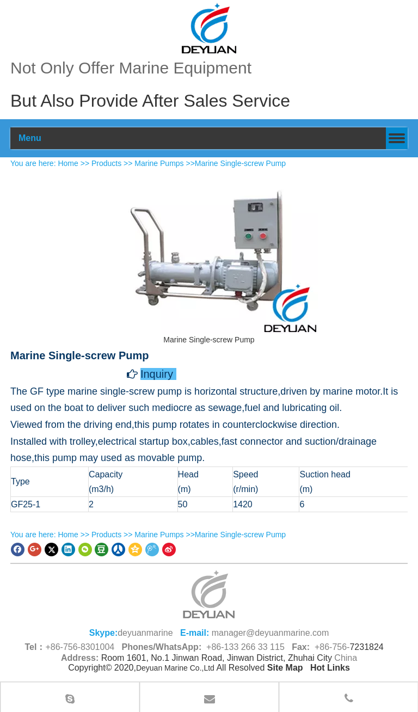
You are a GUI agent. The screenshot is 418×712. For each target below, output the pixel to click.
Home (68, 163)
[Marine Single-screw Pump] (209, 252)
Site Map (285, 667)
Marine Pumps (158, 163)
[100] (209, 28)
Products (106, 163)
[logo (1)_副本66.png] (209, 594)
